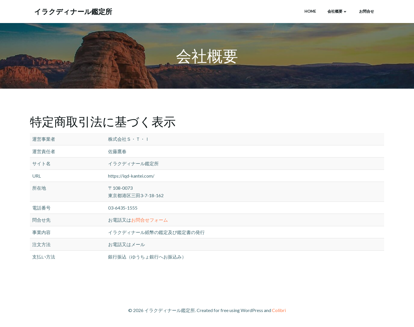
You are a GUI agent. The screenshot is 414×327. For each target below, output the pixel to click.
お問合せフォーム (149, 220)
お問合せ (366, 11)
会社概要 (337, 11)
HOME (310, 11)
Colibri (279, 310)
